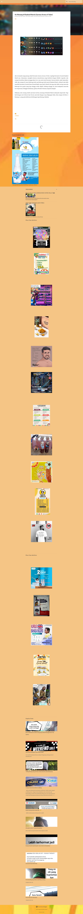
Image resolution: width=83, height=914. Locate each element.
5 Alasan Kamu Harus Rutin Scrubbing (34, 787)
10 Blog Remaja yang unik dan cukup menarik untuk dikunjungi (39, 771)
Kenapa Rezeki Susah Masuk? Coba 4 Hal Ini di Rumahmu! (38, 845)
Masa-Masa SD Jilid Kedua (31, 897)
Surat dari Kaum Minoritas (31, 863)
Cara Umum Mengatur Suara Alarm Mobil (34, 752)
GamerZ (17, 115)
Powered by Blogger (41, 906)
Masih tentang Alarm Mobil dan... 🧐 (33, 810)
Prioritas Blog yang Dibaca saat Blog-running (35, 879)
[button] (15, 19)
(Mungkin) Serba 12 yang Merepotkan (34, 828)
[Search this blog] (75, 1)
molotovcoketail (44, 909)
